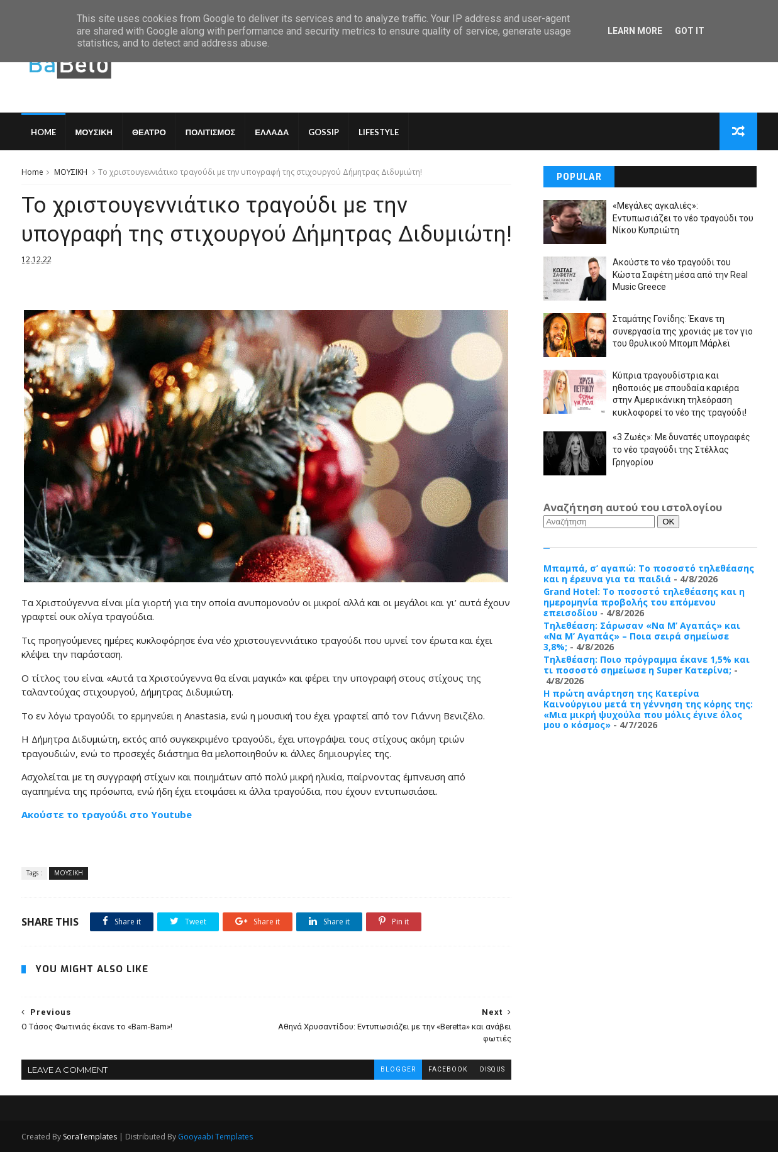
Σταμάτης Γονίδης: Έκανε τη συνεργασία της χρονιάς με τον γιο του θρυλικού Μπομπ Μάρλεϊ (683, 331)
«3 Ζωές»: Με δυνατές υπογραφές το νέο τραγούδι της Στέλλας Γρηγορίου (681, 449)
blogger (398, 1069)
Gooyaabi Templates (215, 1136)
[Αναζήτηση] (599, 521)
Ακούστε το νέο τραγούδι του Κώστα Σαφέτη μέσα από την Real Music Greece (680, 274)
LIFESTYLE (378, 132)
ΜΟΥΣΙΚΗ (94, 132)
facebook (447, 1069)
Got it (689, 31)
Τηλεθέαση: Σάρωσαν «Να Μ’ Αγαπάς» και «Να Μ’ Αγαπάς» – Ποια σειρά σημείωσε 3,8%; (641, 636)
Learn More (635, 31)
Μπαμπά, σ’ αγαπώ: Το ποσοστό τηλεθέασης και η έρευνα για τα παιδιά (648, 573)
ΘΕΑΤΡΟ (149, 132)
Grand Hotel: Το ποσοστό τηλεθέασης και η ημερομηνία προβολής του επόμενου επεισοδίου (644, 602)
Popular (579, 177)
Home (43, 132)
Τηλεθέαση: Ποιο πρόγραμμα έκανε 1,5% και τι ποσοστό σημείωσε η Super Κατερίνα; (646, 664)
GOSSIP (323, 132)
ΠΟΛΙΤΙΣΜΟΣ (211, 132)
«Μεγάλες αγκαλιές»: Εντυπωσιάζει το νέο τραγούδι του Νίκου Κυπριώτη (683, 218)
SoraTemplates (90, 1136)
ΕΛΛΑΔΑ (272, 132)
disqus (492, 1069)
